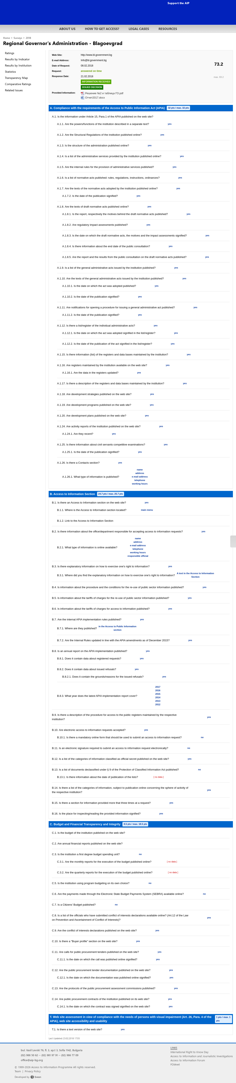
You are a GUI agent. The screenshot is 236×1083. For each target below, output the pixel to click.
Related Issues (14, 90)
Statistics (10, 72)
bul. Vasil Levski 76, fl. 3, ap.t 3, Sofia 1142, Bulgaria (51, 1050)
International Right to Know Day (189, 1052)
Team (18, 1071)
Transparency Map (16, 78)
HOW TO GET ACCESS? (102, 28)
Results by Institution (18, 65)
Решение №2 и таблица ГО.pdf (104, 93)
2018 (28, 37)
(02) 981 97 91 (49, 1055)
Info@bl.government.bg (94, 60)
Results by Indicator (17, 59)
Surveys (18, 37)
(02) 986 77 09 (69, 1055)
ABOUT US (67, 28)
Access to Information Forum (187, 1060)
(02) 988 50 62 (29, 1055)
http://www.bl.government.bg (96, 54)
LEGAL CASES (139, 28)
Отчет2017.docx (95, 97)
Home (6, 37)
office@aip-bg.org (32, 1060)
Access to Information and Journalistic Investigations (201, 1056)
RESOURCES (168, 28)
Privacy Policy (33, 1071)
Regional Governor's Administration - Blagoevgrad (62, 43)
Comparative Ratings (18, 84)
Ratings (9, 53)
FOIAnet (175, 1064)
